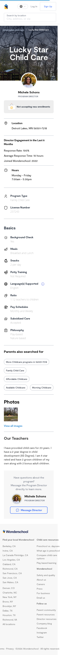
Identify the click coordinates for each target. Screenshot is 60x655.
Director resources (46, 619)
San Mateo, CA (10, 582)
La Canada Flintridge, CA (15, 555)
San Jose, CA (10, 577)
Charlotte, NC (10, 592)
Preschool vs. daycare (48, 546)
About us (41, 579)
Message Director (29, 510)
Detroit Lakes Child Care (13, 30)
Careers (41, 584)
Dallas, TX (7, 610)
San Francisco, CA (12, 573)
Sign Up (48, 6)
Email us (41, 597)
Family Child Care (15, 370)
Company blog (44, 623)
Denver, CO (9, 588)
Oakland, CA (9, 564)
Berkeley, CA (9, 546)
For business (43, 593)
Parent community (46, 610)
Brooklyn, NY (9, 606)
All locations (9, 624)
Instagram (42, 632)
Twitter (40, 637)
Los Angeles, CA (11, 559)
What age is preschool (48, 550)
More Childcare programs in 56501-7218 (26, 362)
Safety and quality (46, 575)
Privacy (10, 648)
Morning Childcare (41, 387)
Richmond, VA (10, 619)
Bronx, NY (8, 601)
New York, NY (10, 597)
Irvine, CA (8, 550)
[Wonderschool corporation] (29, 531)
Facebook (42, 628)
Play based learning (46, 563)
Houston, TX (9, 615)
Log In (34, 6)
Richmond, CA (10, 568)
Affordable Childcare (16, 379)
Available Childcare (15, 387)
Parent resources (46, 614)
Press (39, 588)
